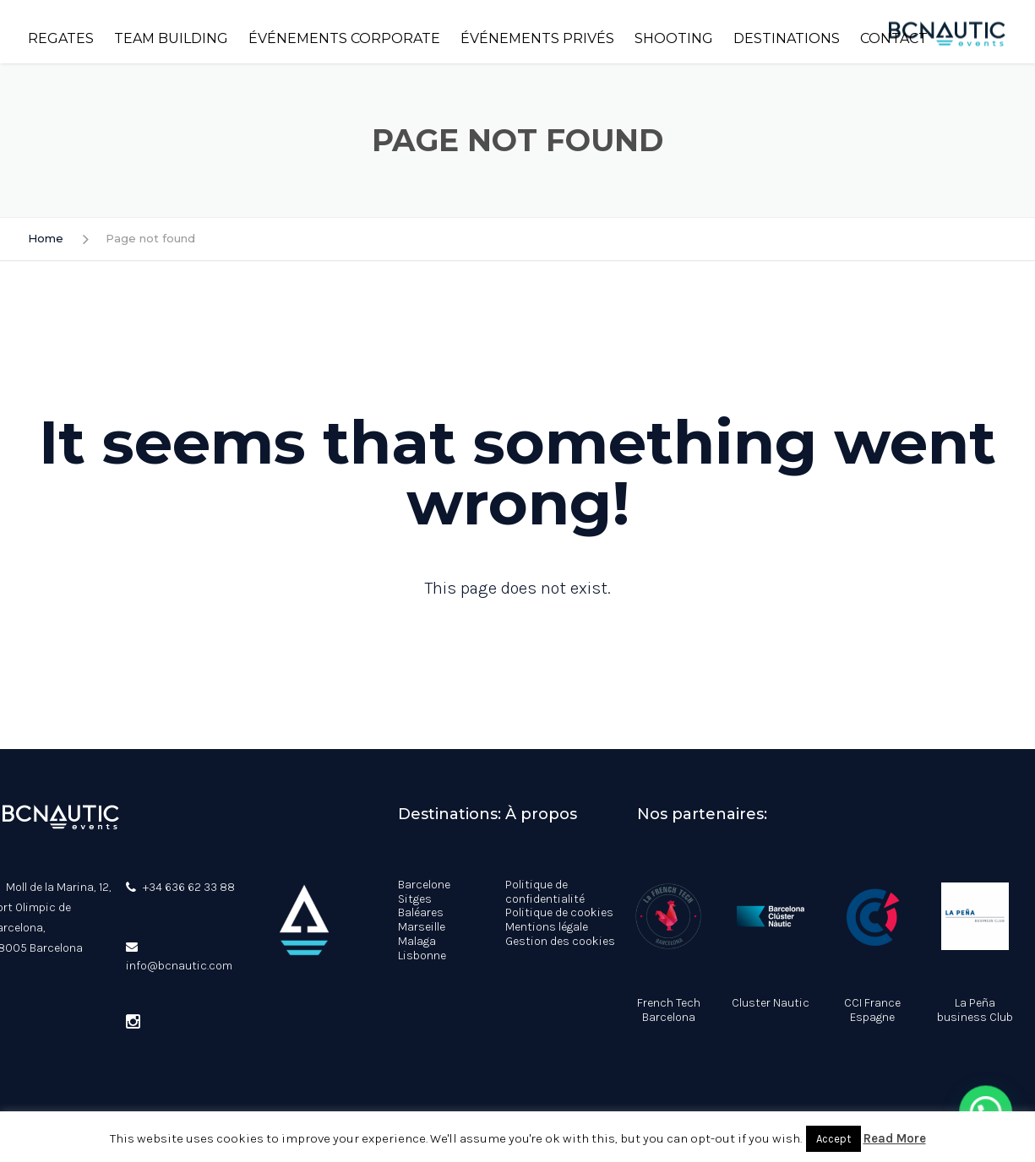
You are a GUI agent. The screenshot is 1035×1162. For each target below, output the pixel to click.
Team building (171, 38)
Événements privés (537, 38)
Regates (61, 38)
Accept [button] (833, 1138)
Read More (894, 1138)
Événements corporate (344, 38)
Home (45, 238)
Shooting (674, 38)
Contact (894, 38)
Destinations (786, 38)
